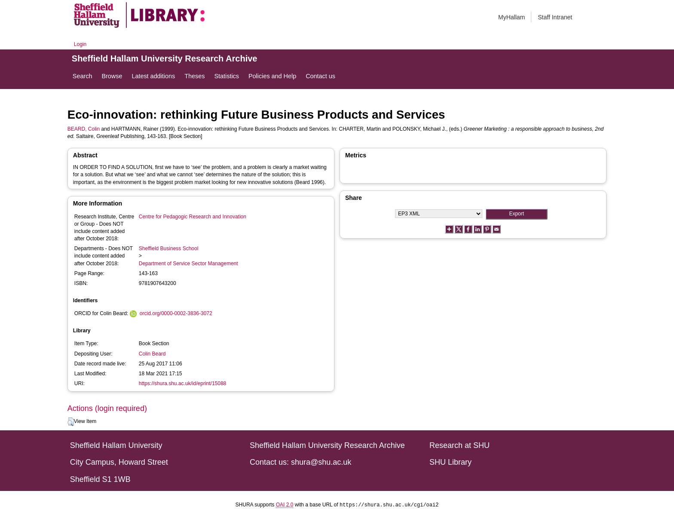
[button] (70, 421)
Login (80, 44)
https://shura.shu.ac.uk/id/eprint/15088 (182, 383)
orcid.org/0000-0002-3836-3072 (176, 313)
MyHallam (511, 17)
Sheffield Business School (169, 248)
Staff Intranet (555, 17)
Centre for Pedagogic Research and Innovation (192, 217)
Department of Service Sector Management (188, 264)
